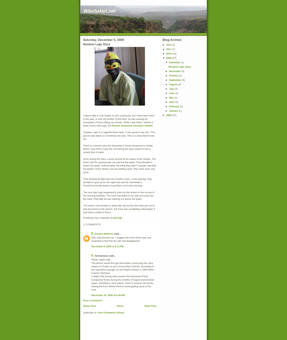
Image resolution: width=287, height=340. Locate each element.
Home (120, 306)
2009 (169, 58)
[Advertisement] (126, 332)
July (172, 88)
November (175, 71)
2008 (169, 115)
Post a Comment (92, 300)
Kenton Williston (104, 233)
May (171, 97)
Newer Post (89, 306)
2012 (169, 44)
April (172, 102)
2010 (169, 53)
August (173, 84)
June (172, 93)
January (174, 110)
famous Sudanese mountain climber (132, 125)
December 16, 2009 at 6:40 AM (108, 295)
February (174, 106)
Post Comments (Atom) (111, 312)
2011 (169, 49)
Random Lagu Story (179, 66)
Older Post (150, 306)
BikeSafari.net (99, 11)
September (175, 80)
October (174, 75)
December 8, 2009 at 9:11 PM (107, 246)
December (175, 62)
